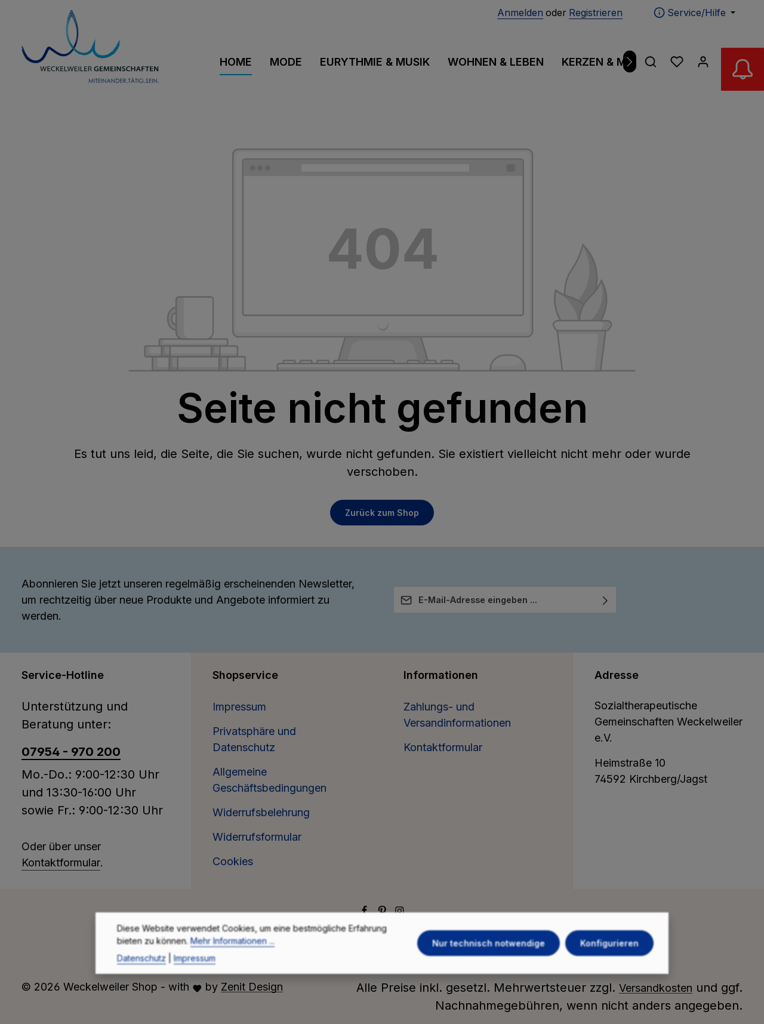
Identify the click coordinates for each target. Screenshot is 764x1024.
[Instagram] (400, 911)
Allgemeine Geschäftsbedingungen (269, 779)
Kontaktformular (60, 862)
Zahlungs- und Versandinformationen (457, 714)
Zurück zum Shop (382, 513)
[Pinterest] (383, 911)
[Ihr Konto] (703, 61)
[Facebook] (365, 911)
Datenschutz (141, 981)
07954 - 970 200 (71, 752)
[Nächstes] (630, 62)
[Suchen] (651, 61)
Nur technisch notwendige (489, 966)
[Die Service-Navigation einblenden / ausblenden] (694, 12)
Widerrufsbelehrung (261, 812)
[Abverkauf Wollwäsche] (740, 72)
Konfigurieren (610, 966)
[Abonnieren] (605, 600)
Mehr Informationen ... (232, 963)
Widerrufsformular (256, 837)
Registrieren (596, 13)
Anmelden (520, 13)
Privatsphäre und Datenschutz (254, 739)
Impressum (239, 706)
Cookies (232, 861)
